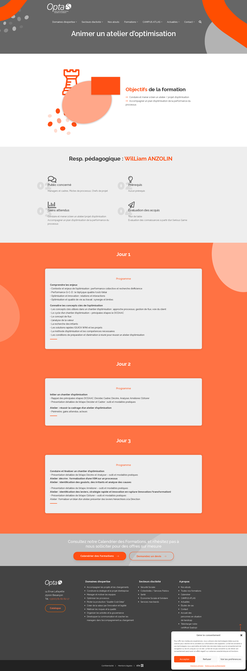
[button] (241, 635)
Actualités (173, 22)
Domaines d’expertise (64, 22)
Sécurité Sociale (148, 587)
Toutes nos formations (191, 591)
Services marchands (150, 602)
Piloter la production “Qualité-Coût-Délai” (105, 602)
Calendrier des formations (99, 556)
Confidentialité (108, 666)
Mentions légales (196, 666)
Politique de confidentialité (215, 666)
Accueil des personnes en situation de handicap (191, 616)
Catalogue (55, 608)
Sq (141, 665)
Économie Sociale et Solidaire (154, 598)
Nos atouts (113, 22)
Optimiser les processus (98, 598)
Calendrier (185, 594)
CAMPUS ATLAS (152, 22)
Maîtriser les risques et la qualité (101, 609)
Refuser (207, 659)
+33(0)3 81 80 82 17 (59, 598)
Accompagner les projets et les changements (108, 587)
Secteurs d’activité (92, 22)
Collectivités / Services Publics (155, 591)
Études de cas (187, 605)
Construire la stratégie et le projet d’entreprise (108, 591)
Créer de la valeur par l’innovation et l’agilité (106, 605)
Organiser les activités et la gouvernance (105, 613)
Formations (131, 22)
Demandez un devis (151, 556)
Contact (189, 22)
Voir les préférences (230, 659)
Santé (143, 594)
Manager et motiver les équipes (101, 594)
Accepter (184, 659)
